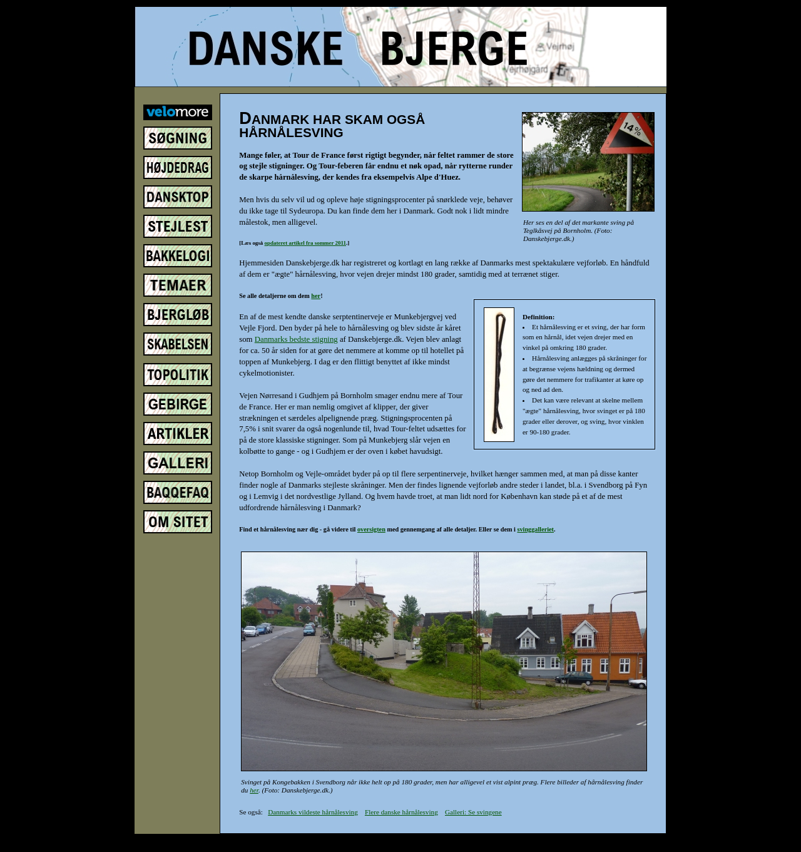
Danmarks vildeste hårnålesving (313, 812)
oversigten (371, 529)
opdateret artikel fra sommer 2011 (305, 243)
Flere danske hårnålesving (401, 812)
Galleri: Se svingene (473, 812)
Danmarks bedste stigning (296, 339)
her (315, 295)
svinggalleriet (535, 529)
